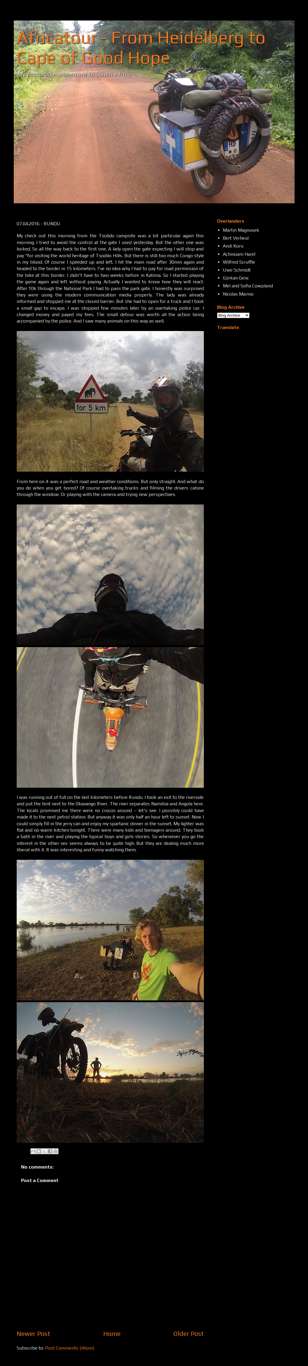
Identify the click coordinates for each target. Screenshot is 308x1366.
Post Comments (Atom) (69, 1348)
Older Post (188, 1333)
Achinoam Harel (239, 254)
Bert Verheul (236, 238)
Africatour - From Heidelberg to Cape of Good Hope (141, 47)
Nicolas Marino (238, 294)
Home (112, 1333)
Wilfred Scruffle (239, 262)
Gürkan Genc (236, 278)
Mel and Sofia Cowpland (248, 286)
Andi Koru (233, 246)
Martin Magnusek (241, 230)
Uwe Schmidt (237, 270)
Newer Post (33, 1333)
